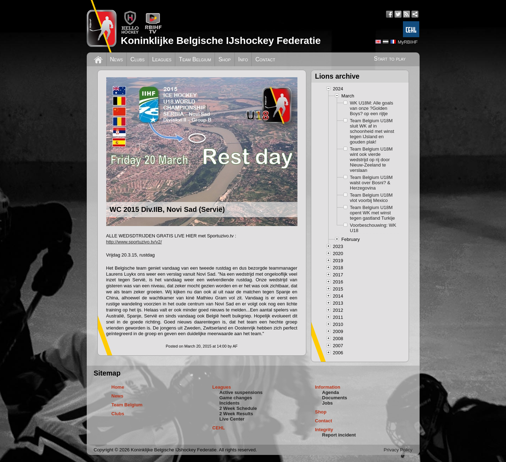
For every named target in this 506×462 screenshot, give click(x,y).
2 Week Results (236, 413)
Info (243, 59)
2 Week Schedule (238, 408)
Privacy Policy (398, 449)
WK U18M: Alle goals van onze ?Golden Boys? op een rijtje (371, 108)
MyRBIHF (407, 42)
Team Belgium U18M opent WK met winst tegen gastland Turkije (372, 213)
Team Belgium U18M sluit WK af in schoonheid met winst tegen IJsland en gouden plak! (372, 131)
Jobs (327, 403)
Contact (265, 59)
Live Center (232, 419)
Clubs (137, 59)
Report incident (339, 435)
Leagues (161, 59)
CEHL (218, 427)
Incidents (230, 403)
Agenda (330, 392)
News (116, 59)
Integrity (324, 429)
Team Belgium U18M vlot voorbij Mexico (371, 197)
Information (328, 387)
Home (118, 387)
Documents (334, 397)
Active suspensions (241, 392)
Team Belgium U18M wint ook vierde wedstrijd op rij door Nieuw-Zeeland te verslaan (371, 159)
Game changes (236, 397)
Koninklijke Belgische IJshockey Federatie (221, 40)
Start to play (390, 59)
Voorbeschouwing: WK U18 (373, 227)
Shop (224, 59)
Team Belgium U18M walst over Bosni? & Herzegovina (371, 183)
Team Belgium (195, 59)
